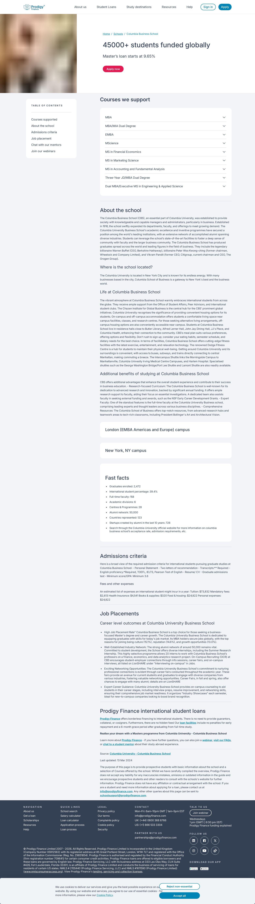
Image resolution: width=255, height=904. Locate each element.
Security (103, 829)
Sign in (208, 7)
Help (190, 7)
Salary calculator (70, 815)
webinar (207, 740)
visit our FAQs (222, 740)
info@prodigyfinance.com (116, 791)
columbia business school (142, 33)
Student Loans (106, 7)
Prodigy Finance (110, 718)
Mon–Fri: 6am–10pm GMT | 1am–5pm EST (159, 811)
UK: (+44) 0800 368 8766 (150, 820)
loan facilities (188, 722)
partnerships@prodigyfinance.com (156, 837)
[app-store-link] (204, 869)
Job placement (41, 138)
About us (80, 7)
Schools (118, 33)
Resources (169, 7)
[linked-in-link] (194, 841)
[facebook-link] (204, 841)
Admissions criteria (44, 132)
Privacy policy (106, 811)
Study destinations (139, 7)
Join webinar (200, 812)
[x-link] (215, 841)
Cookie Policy (98, 895)
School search (68, 811)
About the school (42, 125)
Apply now (113, 69)
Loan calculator (69, 820)
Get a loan (29, 815)
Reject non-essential (186, 886)
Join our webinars (43, 151)
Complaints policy (108, 820)
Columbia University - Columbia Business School (140, 753)
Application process (72, 824)
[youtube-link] (204, 851)
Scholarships (31, 820)
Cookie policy (106, 824)
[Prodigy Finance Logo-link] (34, 7)
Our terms (104, 815)
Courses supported (44, 119)
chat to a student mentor (118, 744)
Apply (225, 7)
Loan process (68, 829)
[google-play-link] (194, 869)
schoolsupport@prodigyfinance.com (123, 795)
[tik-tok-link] (215, 851)
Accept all (186, 895)
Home (106, 33)
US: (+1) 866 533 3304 (148, 824)
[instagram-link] (194, 851)
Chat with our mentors (46, 144)
